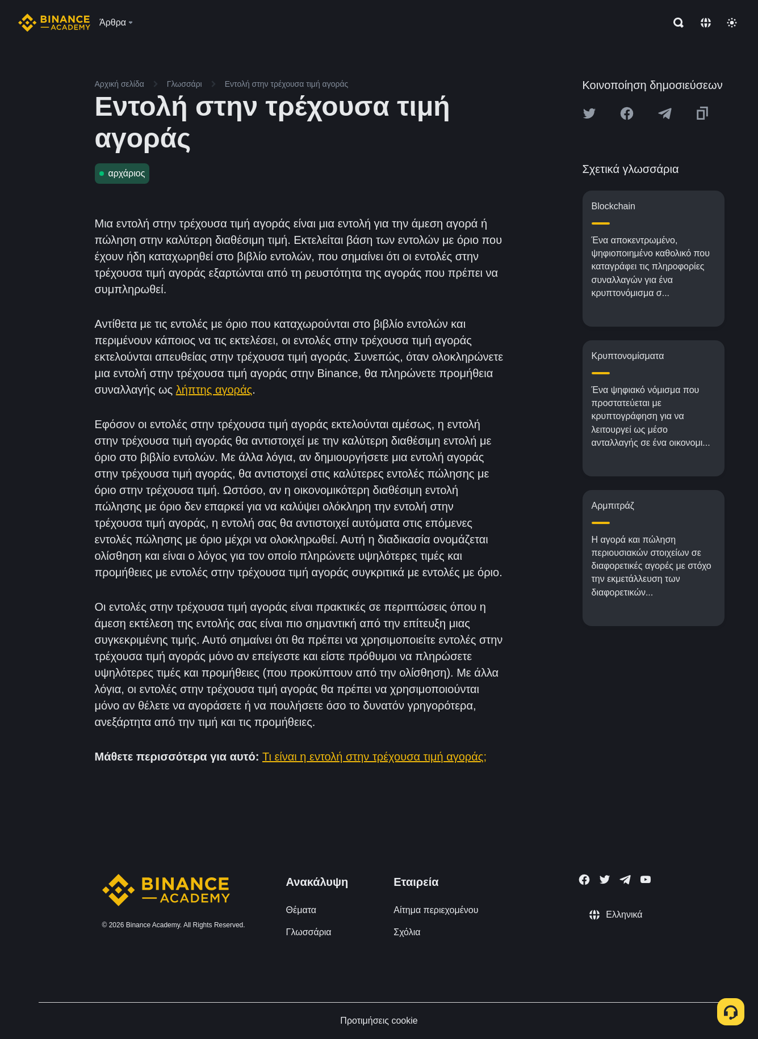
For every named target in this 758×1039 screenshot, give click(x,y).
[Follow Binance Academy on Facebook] (584, 879)
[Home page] (54, 23)
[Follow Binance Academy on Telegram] (625, 880)
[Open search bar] (675, 22)
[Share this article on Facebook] (627, 113)
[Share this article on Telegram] (665, 113)
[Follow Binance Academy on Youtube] (645, 879)
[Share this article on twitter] (589, 113)
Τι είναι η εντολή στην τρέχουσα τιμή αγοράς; (374, 756)
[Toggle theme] (731, 22)
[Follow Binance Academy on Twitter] (604, 879)
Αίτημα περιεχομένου (435, 910)
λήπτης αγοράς (214, 389)
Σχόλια (406, 932)
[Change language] (705, 22)
